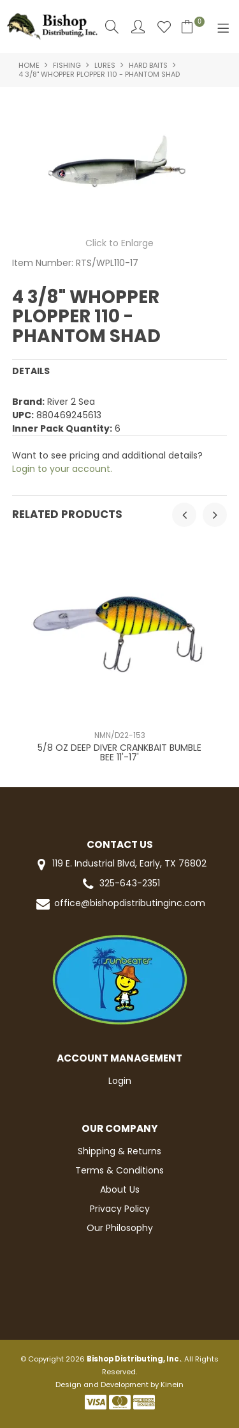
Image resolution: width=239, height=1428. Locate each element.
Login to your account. (62, 468)
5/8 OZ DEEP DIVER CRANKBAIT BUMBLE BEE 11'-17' (119, 752)
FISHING (67, 65)
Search (112, 26)
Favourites (164, 26)
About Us (120, 1189)
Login (119, 1080)
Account (138, 26)
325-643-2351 (120, 884)
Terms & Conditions (119, 1170)
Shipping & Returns (119, 1151)
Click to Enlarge (119, 243)
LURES (104, 65)
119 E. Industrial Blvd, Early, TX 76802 (119, 864)
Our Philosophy (120, 1227)
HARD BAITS (148, 65)
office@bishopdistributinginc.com (119, 904)
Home (29, 65)
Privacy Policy (120, 1208)
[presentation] (184, 515)
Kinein (172, 1384)
